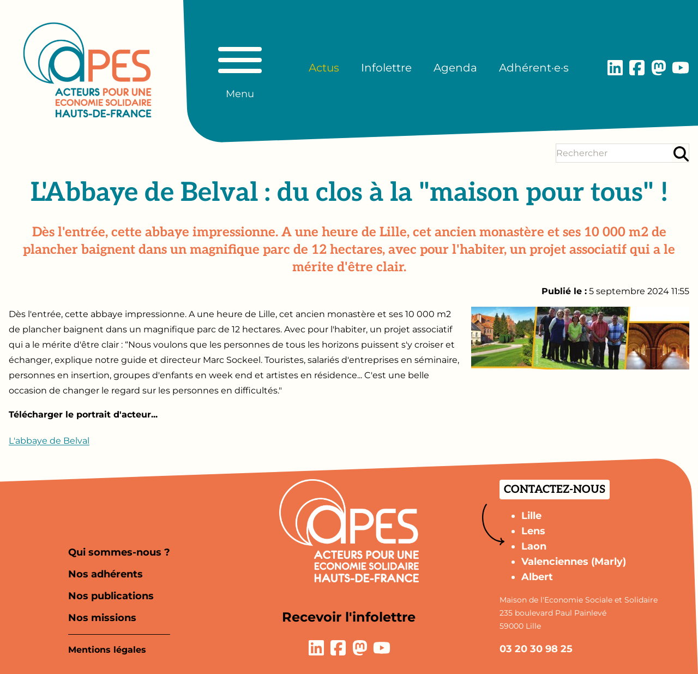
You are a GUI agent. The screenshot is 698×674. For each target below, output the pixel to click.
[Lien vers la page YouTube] (680, 67)
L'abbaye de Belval (49, 441)
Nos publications (111, 596)
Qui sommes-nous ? (119, 552)
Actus (324, 67)
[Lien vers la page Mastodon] (658, 67)
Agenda (455, 67)
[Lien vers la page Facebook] (637, 67)
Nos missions (102, 618)
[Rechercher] (681, 154)
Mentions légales (107, 650)
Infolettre (386, 67)
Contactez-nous (554, 489)
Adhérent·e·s (534, 67)
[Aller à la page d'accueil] (87, 70)
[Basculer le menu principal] (239, 68)
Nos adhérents (105, 574)
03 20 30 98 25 (536, 649)
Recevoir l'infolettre (349, 617)
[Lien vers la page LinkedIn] (615, 67)
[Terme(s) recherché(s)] (613, 153)
